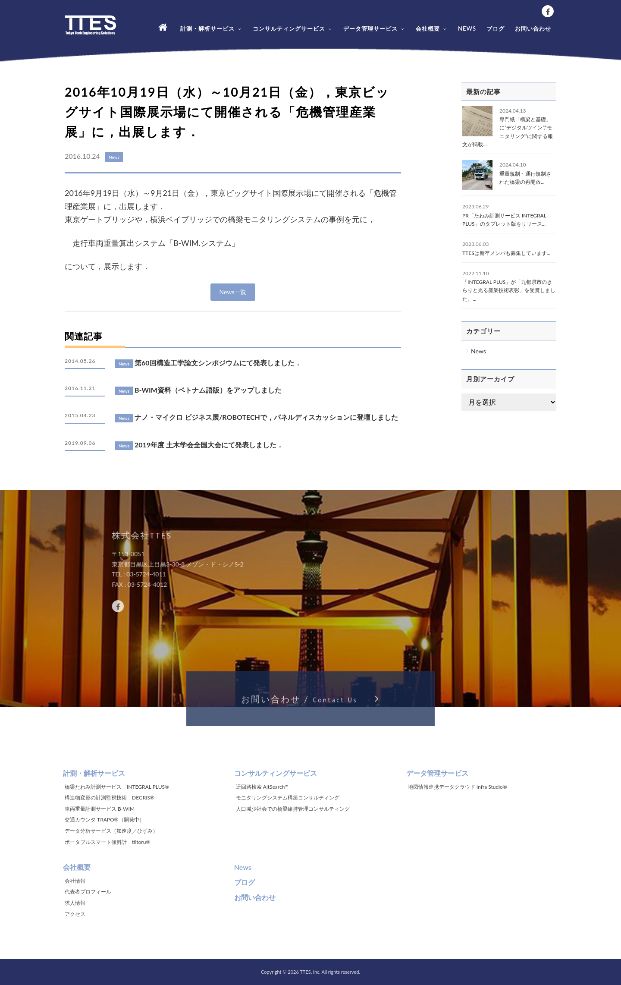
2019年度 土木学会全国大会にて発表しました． (209, 445)
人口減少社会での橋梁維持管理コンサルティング (293, 809)
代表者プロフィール (88, 891)
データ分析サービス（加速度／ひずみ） (111, 831)
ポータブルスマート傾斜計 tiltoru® (107, 842)
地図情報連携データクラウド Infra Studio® (457, 787)
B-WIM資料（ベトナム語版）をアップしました (208, 390)
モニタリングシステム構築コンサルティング (287, 797)
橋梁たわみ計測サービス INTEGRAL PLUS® (117, 787)
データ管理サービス (374, 28)
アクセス (75, 914)
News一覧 (233, 292)
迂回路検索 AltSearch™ (262, 787)
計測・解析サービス (211, 28)
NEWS (467, 28)
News (478, 351)
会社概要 (432, 28)
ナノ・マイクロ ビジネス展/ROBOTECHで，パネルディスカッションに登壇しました (266, 417)
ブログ (495, 28)
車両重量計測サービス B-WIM (100, 809)
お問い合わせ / (310, 702)
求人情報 (75, 903)
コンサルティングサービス (293, 28)
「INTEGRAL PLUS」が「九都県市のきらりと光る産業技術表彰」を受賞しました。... (508, 290)
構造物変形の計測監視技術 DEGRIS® (109, 797)
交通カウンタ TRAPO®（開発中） (104, 819)
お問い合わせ (533, 28)
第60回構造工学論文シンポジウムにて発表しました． (218, 363)
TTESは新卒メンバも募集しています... (506, 253)
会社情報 (75, 881)
